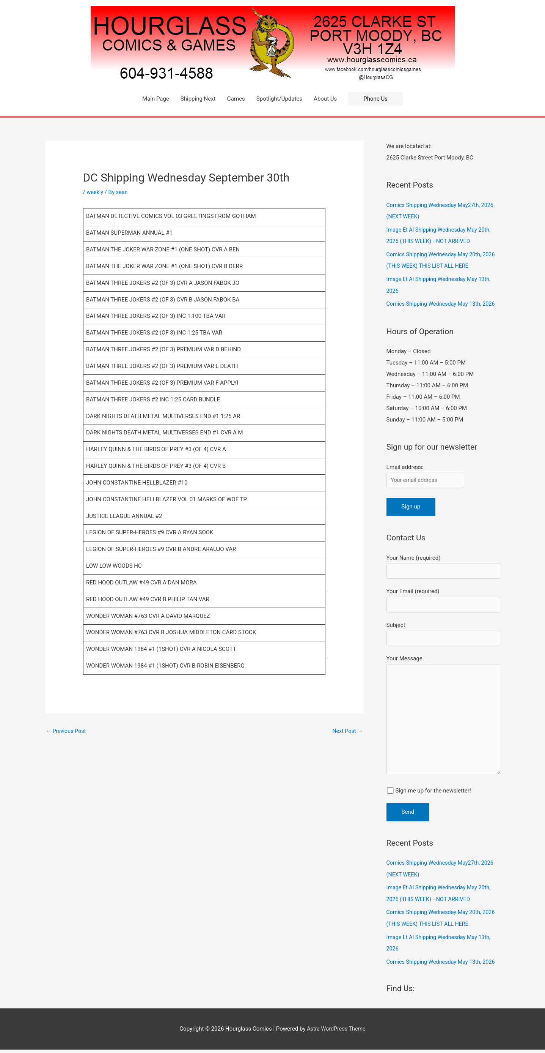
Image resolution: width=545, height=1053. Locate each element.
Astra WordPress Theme (336, 1032)
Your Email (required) (443, 600)
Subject (443, 634)
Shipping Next (198, 98)
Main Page (155, 98)
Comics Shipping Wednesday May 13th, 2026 (443, 301)
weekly (95, 192)
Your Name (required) (443, 565)
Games (236, 98)
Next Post (347, 731)
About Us (325, 98)
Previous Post (67, 731)
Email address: (405, 464)
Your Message (443, 720)
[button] (375, 99)
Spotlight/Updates (279, 98)
